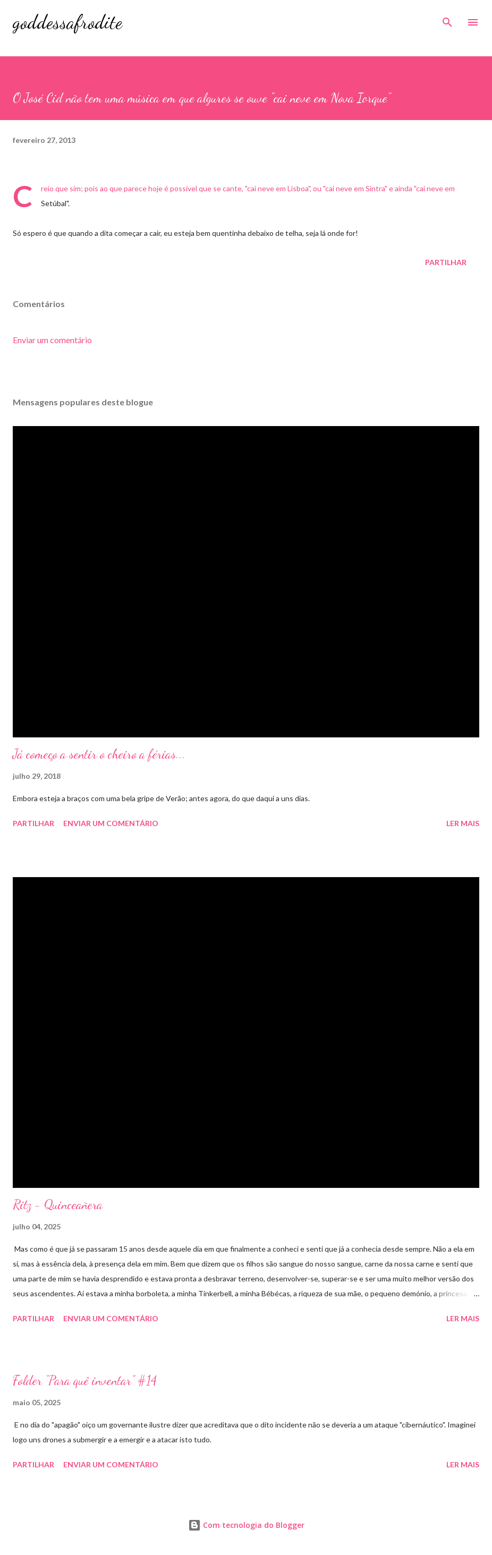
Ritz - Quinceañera (58, 1204)
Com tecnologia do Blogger (246, 1525)
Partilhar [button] (445, 262)
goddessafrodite (67, 22)
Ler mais (462, 823)
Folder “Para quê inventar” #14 (85, 1380)
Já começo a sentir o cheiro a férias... (99, 754)
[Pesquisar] (447, 19)
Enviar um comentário (52, 340)
